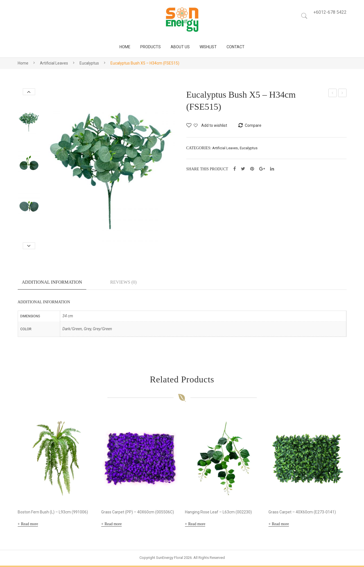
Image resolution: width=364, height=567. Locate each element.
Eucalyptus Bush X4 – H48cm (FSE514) (342, 93)
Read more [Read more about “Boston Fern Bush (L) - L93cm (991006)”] (29, 525)
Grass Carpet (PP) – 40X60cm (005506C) (137, 513)
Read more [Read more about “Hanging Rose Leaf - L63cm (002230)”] (196, 525)
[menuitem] (124, 47)
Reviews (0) (123, 282)
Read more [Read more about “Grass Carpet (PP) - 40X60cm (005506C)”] (113, 525)
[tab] (52, 284)
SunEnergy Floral (169, 559)
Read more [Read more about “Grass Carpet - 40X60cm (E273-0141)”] (280, 525)
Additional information (52, 282)
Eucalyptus (89, 63)
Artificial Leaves (54, 63)
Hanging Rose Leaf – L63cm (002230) (218, 513)
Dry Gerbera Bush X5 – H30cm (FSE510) (333, 93)
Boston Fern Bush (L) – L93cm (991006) (53, 513)
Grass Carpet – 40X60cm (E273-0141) (302, 513)
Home (23, 63)
